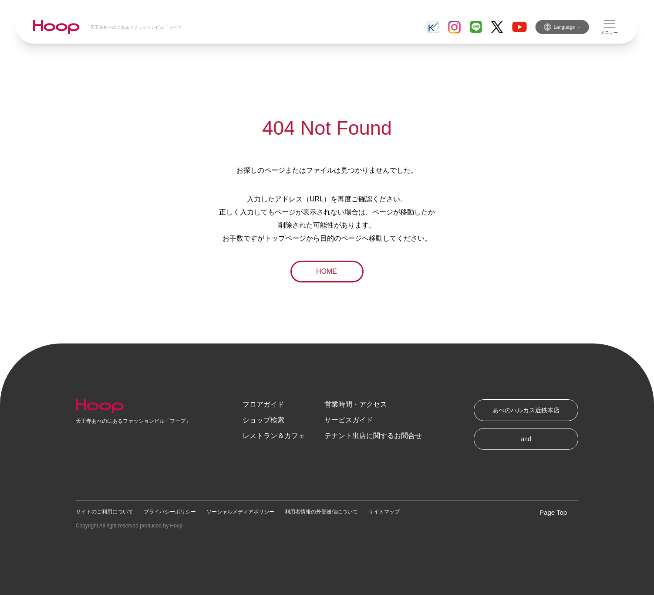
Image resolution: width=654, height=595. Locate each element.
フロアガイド (263, 404)
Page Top (553, 512)
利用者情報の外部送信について (321, 512)
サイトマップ (384, 512)
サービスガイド (348, 420)
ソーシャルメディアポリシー (240, 512)
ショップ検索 (263, 420)
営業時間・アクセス (355, 404)
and (526, 438)
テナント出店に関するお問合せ (373, 435)
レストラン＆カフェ (274, 435)
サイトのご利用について (104, 512)
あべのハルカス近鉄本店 (526, 410)
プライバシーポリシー (170, 512)
